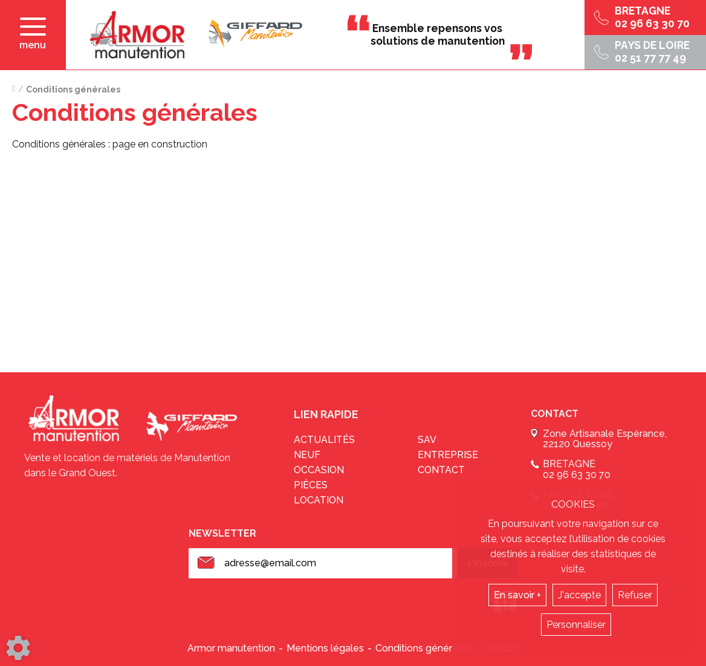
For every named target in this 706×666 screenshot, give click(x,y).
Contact (441, 470)
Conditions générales (423, 648)
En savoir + (517, 595)
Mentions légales (325, 648)
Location (318, 500)
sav (427, 439)
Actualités (324, 439)
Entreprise (448, 455)
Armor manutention (231, 648)
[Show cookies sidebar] (18, 648)
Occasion (319, 470)
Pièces (311, 485)
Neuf (307, 455)
